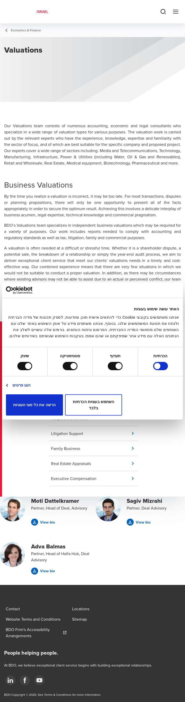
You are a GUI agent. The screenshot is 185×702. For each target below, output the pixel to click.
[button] (94, 433)
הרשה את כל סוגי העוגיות (34, 405)
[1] (10, 680)
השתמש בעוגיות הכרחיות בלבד (93, 404)
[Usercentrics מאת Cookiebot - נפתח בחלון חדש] (28, 290)
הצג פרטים (21, 385)
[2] (25, 680)
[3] (39, 680)
